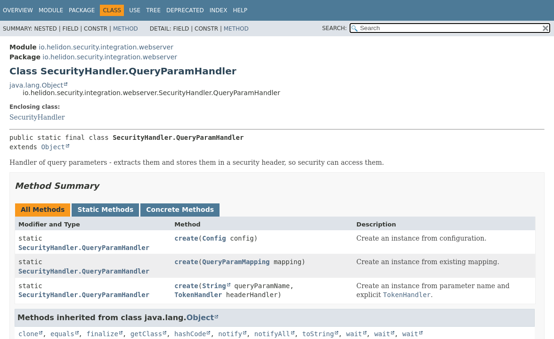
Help (240, 10)
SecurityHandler (37, 117)
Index (219, 10)
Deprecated (185, 10)
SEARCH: (334, 28)
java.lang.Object (36, 85)
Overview (18, 10)
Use (134, 10)
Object (53, 147)
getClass (146, 334)
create (186, 238)
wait (354, 334)
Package (82, 10)
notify (230, 334)
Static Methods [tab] (105, 209)
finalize (102, 334)
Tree (153, 10)
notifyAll (272, 334)
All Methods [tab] (43, 209)
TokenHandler (198, 295)
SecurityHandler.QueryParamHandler (83, 247)
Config (214, 238)
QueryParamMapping (235, 262)
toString (318, 334)
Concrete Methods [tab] (180, 209)
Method (125, 28)
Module (51, 10)
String (214, 286)
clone (28, 334)
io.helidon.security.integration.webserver (106, 47)
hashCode (190, 334)
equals (62, 334)
